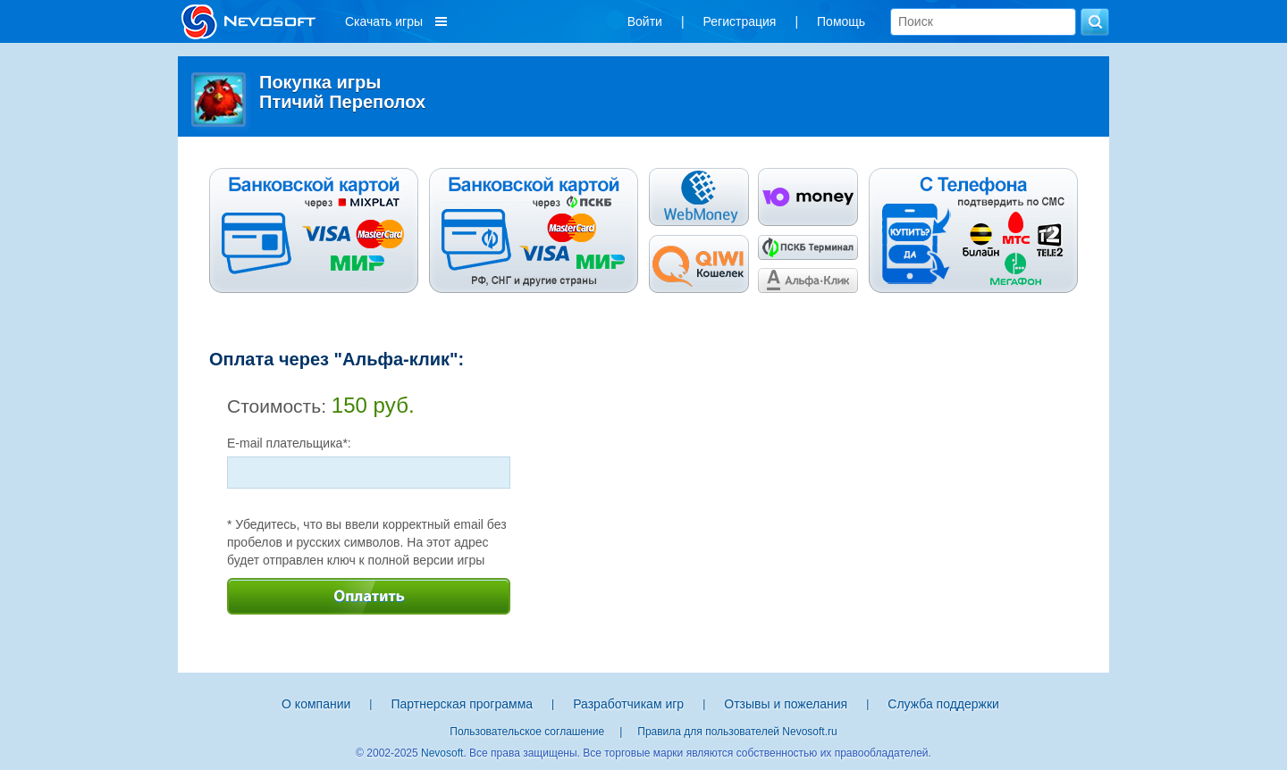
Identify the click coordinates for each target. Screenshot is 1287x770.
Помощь (841, 21)
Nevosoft (442, 753)
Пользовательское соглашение (527, 731)
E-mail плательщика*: (289, 443)
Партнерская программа (462, 704)
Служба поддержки (943, 704)
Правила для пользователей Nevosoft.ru (737, 731)
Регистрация (740, 21)
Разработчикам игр (628, 704)
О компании (316, 704)
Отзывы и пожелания (785, 704)
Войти (644, 21)
